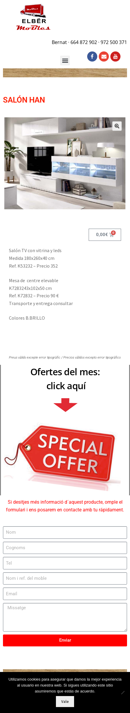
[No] (123, 692)
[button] (112, 129)
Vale (65, 701)
